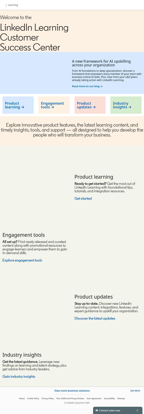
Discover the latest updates (95, 318)
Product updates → (86, 105)
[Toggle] (137, 410)
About (22, 398)
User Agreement (94, 398)
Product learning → (14, 105)
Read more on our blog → (87, 86)
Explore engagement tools (22, 260)
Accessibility (109, 398)
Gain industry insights (19, 376)
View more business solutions (72, 390)
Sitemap (121, 398)
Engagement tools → (52, 105)
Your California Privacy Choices (70, 398)
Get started (83, 198)
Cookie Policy (33, 398)
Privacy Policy (48, 398)
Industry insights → (122, 105)
